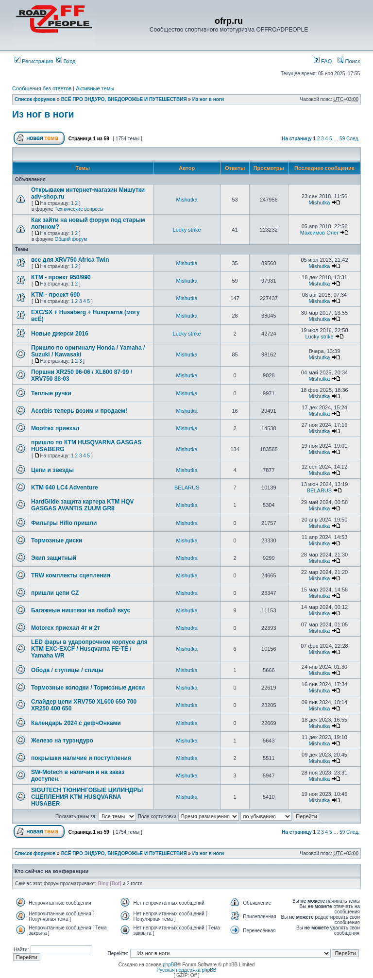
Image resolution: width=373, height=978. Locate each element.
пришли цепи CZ (55, 593)
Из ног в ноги (208, 99)
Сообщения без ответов (41, 88)
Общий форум (70, 239)
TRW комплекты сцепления (70, 575)
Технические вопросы (78, 209)
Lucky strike (187, 230)
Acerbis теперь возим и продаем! (79, 410)
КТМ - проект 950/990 (61, 277)
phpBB (170, 964)
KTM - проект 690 (55, 294)
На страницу (297, 138)
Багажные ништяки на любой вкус (80, 610)
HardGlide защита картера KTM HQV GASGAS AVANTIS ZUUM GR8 (82, 505)
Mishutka (187, 199)
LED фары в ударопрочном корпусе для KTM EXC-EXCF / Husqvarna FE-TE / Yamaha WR (89, 649)
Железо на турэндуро (62, 740)
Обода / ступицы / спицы (67, 670)
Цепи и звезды (52, 470)
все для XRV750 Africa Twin (70, 259)
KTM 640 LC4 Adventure (64, 487)
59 (342, 138)
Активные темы (95, 88)
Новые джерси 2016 (59, 333)
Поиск (349, 61)
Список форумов (35, 99)
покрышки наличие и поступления (81, 758)
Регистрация (34, 61)
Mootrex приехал (55, 428)
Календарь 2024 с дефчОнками (76, 723)
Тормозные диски (57, 540)
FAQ (323, 61)
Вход (66, 61)
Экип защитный (53, 558)
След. (352, 138)
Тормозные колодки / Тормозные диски (88, 687)
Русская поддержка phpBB (186, 970)
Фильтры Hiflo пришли (64, 523)
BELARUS (186, 487)
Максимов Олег (319, 233)
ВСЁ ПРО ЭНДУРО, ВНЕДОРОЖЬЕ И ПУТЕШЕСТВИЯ (124, 99)
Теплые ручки (51, 393)
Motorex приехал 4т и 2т (65, 627)
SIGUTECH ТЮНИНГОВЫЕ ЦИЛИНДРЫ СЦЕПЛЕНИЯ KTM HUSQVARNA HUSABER (87, 797)
